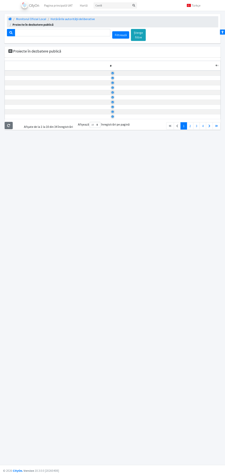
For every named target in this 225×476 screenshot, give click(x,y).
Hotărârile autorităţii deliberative (73, 19)
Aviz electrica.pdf (125, 173)
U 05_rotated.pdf (125, 113)
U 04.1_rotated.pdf (126, 122)
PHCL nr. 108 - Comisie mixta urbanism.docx (142, 429)
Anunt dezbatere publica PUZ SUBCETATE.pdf (143, 331)
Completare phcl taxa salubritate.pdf (138, 252)
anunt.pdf (120, 406)
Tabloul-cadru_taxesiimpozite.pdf (136, 266)
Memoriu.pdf (122, 159)
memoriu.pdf (122, 336)
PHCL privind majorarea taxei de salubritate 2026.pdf (148, 285)
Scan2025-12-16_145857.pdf (132, 257)
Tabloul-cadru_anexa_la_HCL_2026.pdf (139, 247)
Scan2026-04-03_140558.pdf (132, 94)
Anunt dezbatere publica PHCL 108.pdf (139, 434)
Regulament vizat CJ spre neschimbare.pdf (142, 150)
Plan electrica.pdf (125, 210)
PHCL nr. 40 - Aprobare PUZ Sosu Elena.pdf (141, 103)
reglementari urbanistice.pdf (133, 350)
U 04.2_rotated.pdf (126, 117)
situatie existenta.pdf (128, 355)
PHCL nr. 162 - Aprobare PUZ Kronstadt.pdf (142, 397)
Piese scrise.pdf (124, 196)
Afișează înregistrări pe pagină (104, 454)
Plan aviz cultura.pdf (127, 201)
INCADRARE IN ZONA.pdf (130, 411)
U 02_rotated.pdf (125, 136)
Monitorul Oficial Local (31, 19)
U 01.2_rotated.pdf (126, 141)
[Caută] (112, 5)
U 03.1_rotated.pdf (126, 131)
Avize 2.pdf (121, 178)
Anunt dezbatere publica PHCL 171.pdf (139, 317)
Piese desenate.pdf (126, 192)
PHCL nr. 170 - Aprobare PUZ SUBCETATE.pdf (143, 341)
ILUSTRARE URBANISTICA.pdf (133, 401)
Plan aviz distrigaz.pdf (128, 206)
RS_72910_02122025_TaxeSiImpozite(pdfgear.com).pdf (150, 243)
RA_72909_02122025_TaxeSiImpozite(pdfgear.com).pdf (150, 238)
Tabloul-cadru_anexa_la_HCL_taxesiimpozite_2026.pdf (150, 261)
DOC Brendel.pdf (124, 369)
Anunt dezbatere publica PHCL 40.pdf (138, 108)
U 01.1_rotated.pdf (126, 145)
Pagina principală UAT (58, 5)
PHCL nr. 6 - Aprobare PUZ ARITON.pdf (139, 187)
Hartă (84, 5)
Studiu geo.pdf (123, 219)
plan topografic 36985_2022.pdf (134, 154)
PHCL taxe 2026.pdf (126, 234)
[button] (194, 5)
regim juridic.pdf (124, 345)
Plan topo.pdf (123, 215)
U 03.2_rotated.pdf (126, 127)
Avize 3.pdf (121, 182)
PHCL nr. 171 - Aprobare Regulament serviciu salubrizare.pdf (153, 313)
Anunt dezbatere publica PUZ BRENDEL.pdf (142, 364)
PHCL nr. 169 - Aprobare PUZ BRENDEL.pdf (141, 373)
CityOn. (18, 471)
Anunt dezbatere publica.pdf (132, 229)
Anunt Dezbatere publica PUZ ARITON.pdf (141, 169)
